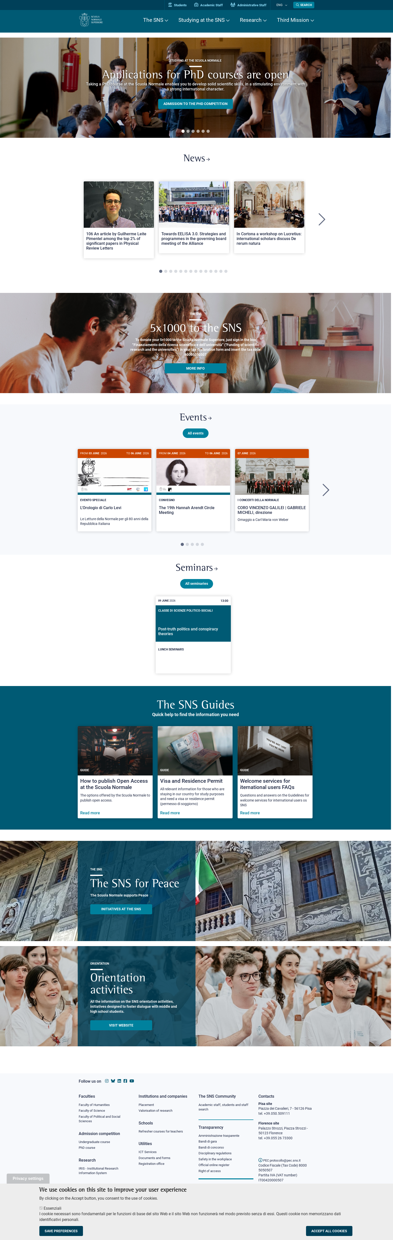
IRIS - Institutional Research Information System (100, 1172)
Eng (281, 5)
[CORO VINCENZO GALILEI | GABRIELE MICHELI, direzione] (272, 492)
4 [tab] (198, 131)
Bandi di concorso (212, 1149)
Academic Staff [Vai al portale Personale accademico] (214, 5)
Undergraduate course (96, 1143)
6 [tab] (208, 131)
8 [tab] (195, 273)
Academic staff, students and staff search (225, 1107)
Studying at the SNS (201, 20)
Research (251, 20)
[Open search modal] (303, 5)
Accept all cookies (329, 1231)
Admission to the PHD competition (195, 104)
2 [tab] (187, 131)
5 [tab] (203, 131)
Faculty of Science (93, 1111)
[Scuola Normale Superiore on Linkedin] (119, 1081)
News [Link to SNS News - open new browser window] (196, 160)
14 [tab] (225, 273)
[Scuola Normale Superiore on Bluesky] (113, 1081)
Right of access (210, 1173)
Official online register (215, 1167)
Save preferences (61, 1231)
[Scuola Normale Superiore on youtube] (132, 1081)
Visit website (121, 1031)
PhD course (87, 1149)
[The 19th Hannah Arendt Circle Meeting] (193, 489)
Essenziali (52, 1208)
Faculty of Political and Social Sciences (101, 1119)
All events (196, 437)
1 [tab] (182, 131)
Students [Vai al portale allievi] (183, 5)
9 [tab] (200, 273)
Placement (147, 1105)
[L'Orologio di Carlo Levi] (114, 494)
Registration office (153, 1165)
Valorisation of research (157, 1111)
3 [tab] (192, 131)
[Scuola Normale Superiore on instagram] (107, 1081)
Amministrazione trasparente (221, 1136)
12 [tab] (215, 273)
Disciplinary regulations (217, 1155)
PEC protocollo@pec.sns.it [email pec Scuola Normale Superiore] (281, 1160)
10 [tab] (205, 273)
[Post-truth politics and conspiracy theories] (193, 640)
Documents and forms (156, 1159)
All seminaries (196, 589)
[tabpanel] (195, 88)
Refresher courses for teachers (162, 1132)
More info (195, 370)
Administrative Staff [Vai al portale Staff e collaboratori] (254, 5)
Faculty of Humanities (96, 1105)
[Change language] (286, 5)
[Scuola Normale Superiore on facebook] (125, 1081)
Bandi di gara (209, 1142)
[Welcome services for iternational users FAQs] (275, 778)
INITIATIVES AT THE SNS (121, 915)
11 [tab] (210, 273)
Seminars (196, 573)
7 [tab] (190, 273)
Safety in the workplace (217, 1161)
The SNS (153, 20)
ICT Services (148, 1153)
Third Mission (293, 20)
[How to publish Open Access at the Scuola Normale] (115, 778)
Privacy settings (28, 1178)
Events (195, 420)
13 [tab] (220, 273)
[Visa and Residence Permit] (195, 778)
